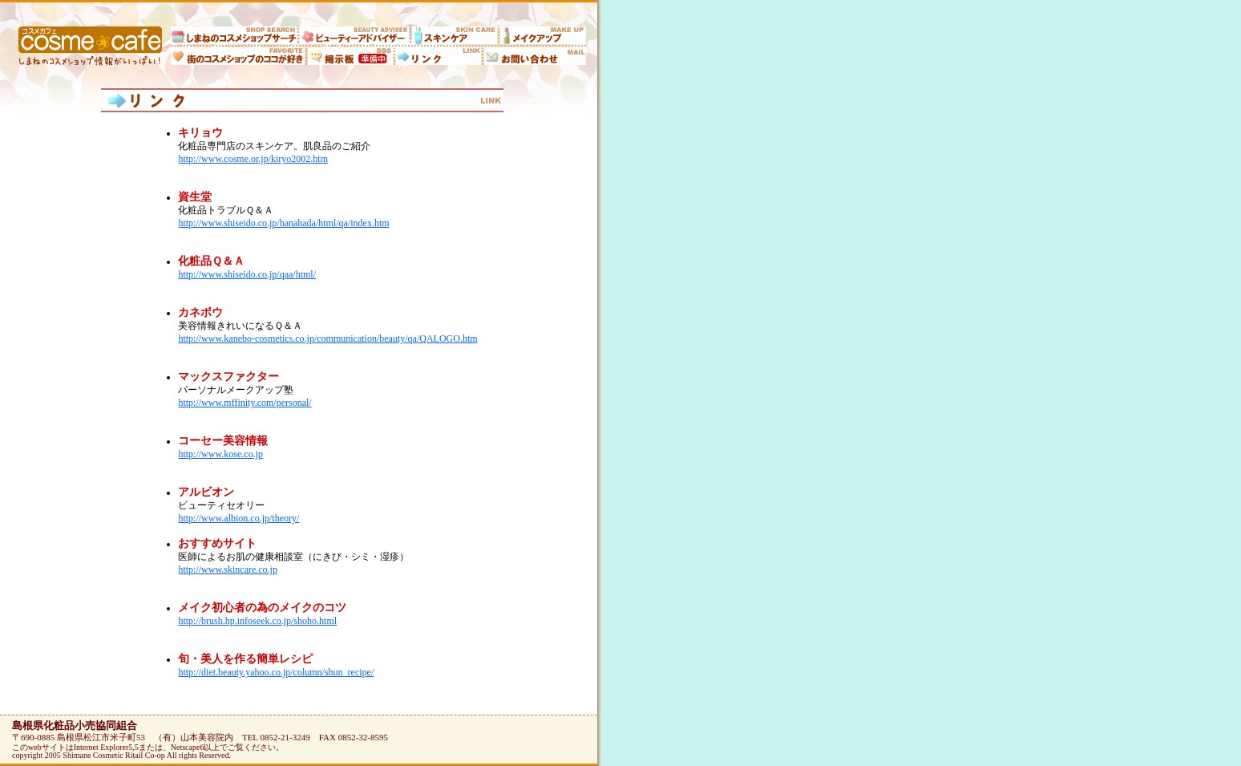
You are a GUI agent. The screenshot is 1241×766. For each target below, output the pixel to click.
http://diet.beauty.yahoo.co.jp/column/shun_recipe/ (276, 672)
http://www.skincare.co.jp (227, 569)
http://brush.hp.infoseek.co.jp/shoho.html (257, 620)
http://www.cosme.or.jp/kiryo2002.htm (253, 158)
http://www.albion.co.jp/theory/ (238, 518)
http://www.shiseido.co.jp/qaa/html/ (247, 274)
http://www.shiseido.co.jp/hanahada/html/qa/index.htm (283, 223)
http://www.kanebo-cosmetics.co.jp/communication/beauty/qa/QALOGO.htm (327, 338)
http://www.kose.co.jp (220, 454)
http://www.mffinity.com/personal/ (244, 402)
